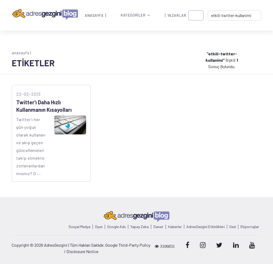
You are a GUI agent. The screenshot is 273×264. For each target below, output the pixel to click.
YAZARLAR (176, 15)
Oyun (99, 227)
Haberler (175, 227)
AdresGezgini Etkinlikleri (205, 227)
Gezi (232, 227)
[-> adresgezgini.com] (234, 15)
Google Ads (116, 227)
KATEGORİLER (135, 15)
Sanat (158, 227)
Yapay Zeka (139, 227)
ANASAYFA (94, 15)
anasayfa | (21, 52)
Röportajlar (249, 227)
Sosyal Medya (79, 227)
